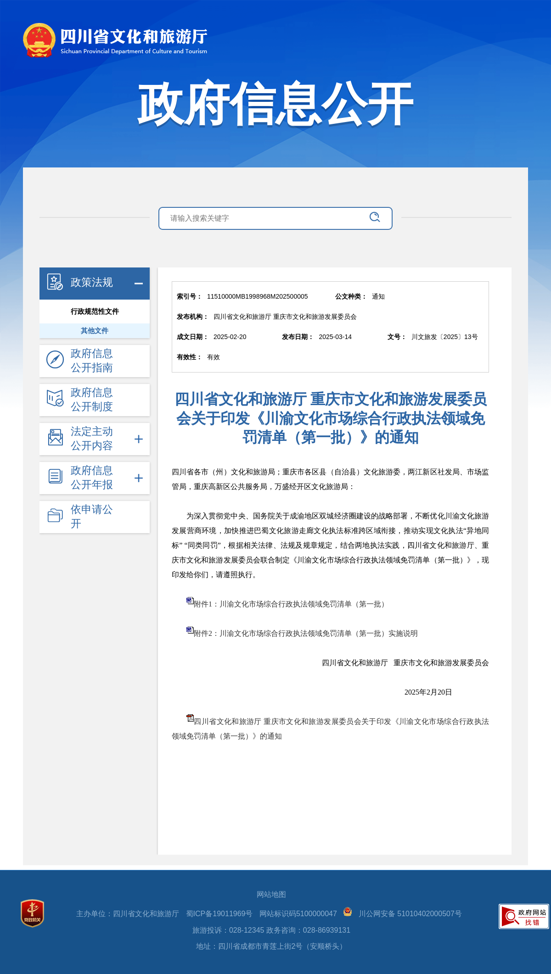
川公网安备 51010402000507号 (410, 913)
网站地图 (271, 894)
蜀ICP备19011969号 (219, 913)
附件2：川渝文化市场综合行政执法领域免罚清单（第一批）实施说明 (306, 633)
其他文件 (94, 330)
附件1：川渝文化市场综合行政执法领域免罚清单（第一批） (291, 604)
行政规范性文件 (95, 311)
